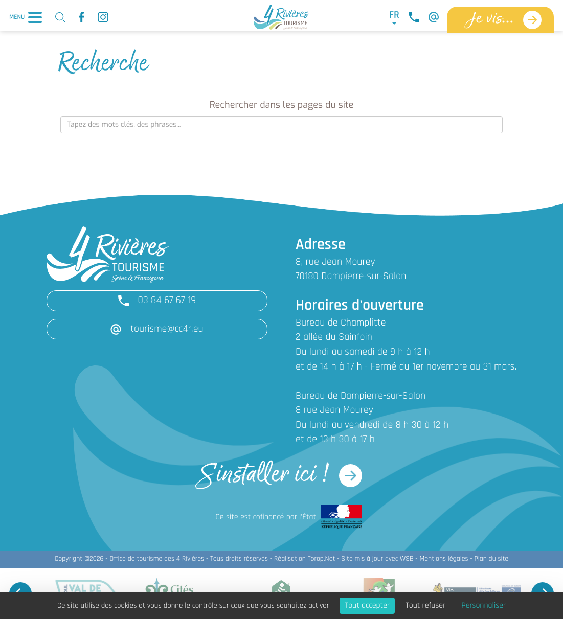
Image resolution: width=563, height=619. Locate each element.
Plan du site (491, 559)
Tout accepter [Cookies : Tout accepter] (367, 606)
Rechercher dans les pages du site (281, 105)
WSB (407, 559)
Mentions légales (443, 559)
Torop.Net (321, 559)
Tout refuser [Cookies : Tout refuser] (425, 606)
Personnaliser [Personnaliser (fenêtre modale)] (483, 606)
